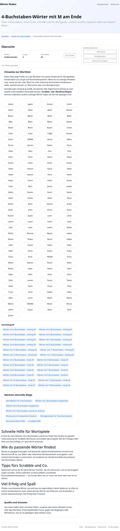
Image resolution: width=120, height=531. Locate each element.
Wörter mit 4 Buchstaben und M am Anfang (25, 411)
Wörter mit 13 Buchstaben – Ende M (54, 385)
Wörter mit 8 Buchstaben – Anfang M (19, 344)
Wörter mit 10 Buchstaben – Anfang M (20, 350)
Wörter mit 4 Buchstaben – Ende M (18, 365)
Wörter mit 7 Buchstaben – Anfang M (55, 339)
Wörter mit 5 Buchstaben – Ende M (52, 365)
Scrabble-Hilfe (34, 421)
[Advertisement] (100, 81)
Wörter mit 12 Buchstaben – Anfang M (20, 355)
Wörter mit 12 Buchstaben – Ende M (19, 385)
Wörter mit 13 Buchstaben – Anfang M (57, 355)
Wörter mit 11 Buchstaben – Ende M (54, 380)
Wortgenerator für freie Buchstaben (56, 416)
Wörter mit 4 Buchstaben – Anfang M (19, 334)
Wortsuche (115, 4)
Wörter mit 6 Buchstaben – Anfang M (19, 339)
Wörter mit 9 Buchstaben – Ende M (52, 375)
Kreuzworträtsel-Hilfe (15, 421)
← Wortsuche (100, 52)
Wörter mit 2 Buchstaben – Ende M (18, 360)
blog (81, 527)
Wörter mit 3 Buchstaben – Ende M (52, 360)
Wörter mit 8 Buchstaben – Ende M (18, 375)
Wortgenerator (103, 4)
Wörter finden (8, 4)
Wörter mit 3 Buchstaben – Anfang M (55, 329)
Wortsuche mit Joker (100, 61)
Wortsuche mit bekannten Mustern (21, 416)
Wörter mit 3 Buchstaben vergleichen (51, 400)
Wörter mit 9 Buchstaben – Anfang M (55, 344)
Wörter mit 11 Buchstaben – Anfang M (57, 350)
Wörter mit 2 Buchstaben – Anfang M (19, 329)
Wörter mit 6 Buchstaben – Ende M (18, 370)
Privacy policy (113, 527)
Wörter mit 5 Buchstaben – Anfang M (55, 334)
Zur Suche (69, 55)
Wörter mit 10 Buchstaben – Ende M (19, 380)
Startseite (5, 36)
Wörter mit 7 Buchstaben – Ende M (52, 370)
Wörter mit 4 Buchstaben (20, 36)
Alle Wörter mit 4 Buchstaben (19, 400)
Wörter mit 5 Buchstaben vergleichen (22, 406)
